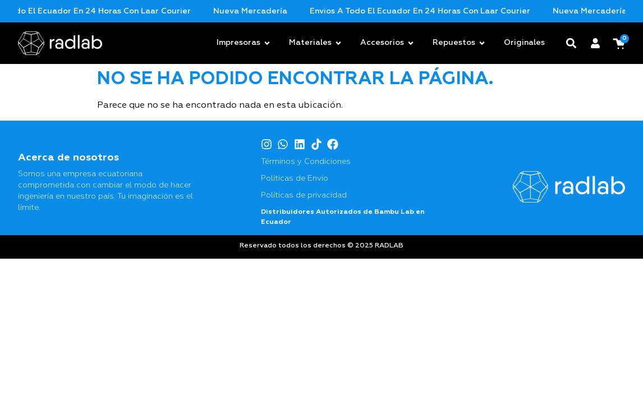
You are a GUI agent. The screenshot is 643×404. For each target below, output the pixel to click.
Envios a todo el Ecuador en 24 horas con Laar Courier (117, 11)
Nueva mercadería (287, 11)
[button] (571, 43)
